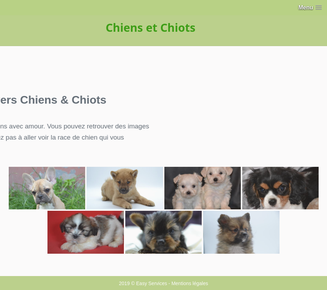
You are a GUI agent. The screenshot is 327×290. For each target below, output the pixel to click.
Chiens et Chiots (150, 27)
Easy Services (151, 283)
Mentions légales (189, 283)
